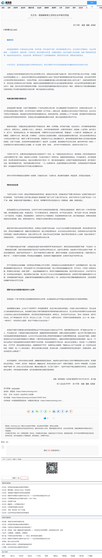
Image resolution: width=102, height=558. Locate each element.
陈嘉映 (73, 556)
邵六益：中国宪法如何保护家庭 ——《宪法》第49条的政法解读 (22, 536)
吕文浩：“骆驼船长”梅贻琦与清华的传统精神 (16, 493)
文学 (60, 8)
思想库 (81, 8)
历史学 (67, 8)
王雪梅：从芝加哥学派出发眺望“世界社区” (15, 547)
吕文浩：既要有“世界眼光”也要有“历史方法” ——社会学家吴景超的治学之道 (26, 496)
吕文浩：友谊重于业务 (9, 501)
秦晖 (3, 556)
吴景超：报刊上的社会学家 (10, 541)
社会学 (39, 8)
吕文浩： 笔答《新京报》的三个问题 (13, 510)
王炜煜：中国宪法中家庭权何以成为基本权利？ (17, 527)
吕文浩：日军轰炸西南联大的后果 (12, 507)
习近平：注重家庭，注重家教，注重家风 (15, 533)
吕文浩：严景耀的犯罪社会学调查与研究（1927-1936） (19, 498)
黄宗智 (82, 556)
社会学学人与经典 (27, 394)
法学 (9, 8)
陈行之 (13, 556)
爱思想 (7, 3)
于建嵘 (90, 556)
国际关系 (31, 8)
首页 (3, 8)
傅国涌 (64, 556)
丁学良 (38, 556)
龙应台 (30, 556)
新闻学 (47, 8)
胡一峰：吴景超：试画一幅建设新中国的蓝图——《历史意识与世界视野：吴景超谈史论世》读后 (32, 530)
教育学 (54, 8)
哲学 (74, 8)
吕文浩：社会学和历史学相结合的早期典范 (15, 513)
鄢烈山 (56, 556)
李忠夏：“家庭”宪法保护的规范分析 (13, 521)
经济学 (16, 8)
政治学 (23, 8)
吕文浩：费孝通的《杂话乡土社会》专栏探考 (16, 490)
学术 (10, 394)
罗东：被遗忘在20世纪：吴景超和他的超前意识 (17, 544)
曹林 (46, 556)
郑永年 (21, 556)
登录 (49, 450)
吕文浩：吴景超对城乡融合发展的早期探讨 (15, 487)
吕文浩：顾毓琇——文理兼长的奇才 (13, 504)
